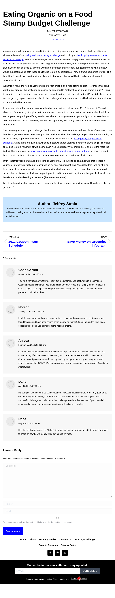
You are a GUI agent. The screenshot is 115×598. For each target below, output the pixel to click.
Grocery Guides (48, 539)
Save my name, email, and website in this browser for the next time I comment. (38, 522)
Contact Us (65, 539)
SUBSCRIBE (90, 571)
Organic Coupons (48, 545)
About (33, 539)
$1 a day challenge (85, 539)
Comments (58, 39)
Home (23, 539)
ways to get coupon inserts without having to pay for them (60, 151)
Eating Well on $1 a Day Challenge (42, 55)
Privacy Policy (69, 545)
